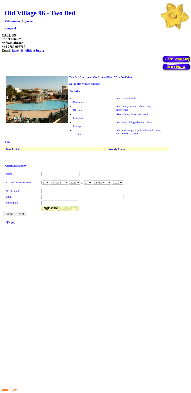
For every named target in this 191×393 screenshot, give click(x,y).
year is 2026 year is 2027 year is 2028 (74, 182)
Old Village (83, 83)
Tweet (10, 222)
